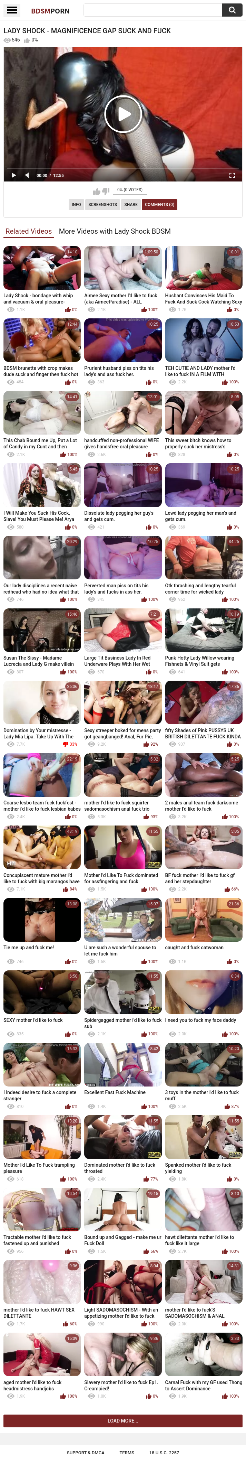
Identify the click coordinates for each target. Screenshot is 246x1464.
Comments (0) (159, 204)
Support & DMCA (86, 1452)
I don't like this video (105, 191)
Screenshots (102, 204)
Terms (126, 1452)
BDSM (50, 11)
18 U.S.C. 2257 (164, 1452)
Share (131, 204)
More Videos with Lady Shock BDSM (115, 231)
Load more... (123, 1421)
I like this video (96, 191)
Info (76, 204)
